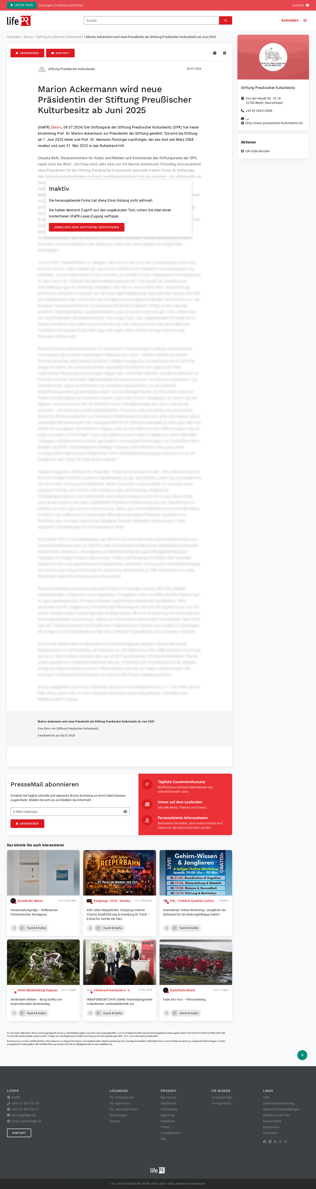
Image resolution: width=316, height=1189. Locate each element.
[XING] (285, 1142)
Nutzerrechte (272, 1121)
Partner (115, 1121)
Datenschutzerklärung (278, 1103)
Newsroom (168, 1097)
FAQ (164, 1139)
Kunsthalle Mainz (30, 901)
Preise (165, 1127)
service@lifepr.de (103, 1044)
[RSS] (275, 1142)
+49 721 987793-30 (25, 1103)
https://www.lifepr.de (26, 1121)
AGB (266, 1097)
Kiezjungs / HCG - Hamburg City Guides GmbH (127, 901)
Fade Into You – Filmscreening (184, 999)
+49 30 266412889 (259, 110)
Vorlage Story (221, 1103)
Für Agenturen (120, 1103)
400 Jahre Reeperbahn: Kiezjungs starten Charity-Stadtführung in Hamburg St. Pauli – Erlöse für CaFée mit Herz (118, 914)
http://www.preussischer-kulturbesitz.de (274, 123)
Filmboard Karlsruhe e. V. (112, 990)
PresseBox (270, 1133)
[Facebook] (264, 1142)
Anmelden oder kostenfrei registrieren (86, 227)
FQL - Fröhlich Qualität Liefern (192, 901)
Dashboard (168, 1103)
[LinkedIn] (270, 1142)
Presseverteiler (222, 1097)
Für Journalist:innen (124, 1109)
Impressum (271, 1127)
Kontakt (60, 53)
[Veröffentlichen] (302, 1055)
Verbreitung (169, 1109)
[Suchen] (225, 20)
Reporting (167, 1115)
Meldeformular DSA (276, 1115)
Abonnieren (27, 53)
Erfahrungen (118, 1115)
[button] (14, 928)
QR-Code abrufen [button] (258, 151)
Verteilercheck (171, 1133)
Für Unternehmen (122, 1097)
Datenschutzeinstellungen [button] (281, 1109)
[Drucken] (215, 53)
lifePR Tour (22, 5)
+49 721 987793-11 (25, 1109)
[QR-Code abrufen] (225, 53)
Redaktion (168, 1121)
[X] (280, 1142)
